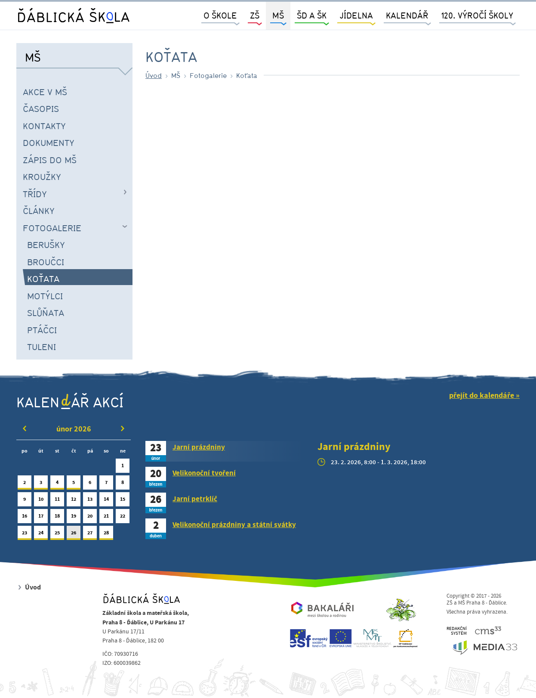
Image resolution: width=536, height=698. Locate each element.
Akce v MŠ (45, 92)
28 (106, 534)
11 (57, 501)
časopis (41, 108)
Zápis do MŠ (50, 160)
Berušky (46, 245)
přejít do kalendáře (481, 395)
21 (106, 517)
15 (122, 501)
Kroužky (42, 177)
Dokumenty (48, 142)
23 (24, 534)
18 (57, 517)
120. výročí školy (477, 15)
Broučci (45, 262)
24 (41, 534)
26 (73, 534)
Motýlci (45, 296)
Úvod (153, 75)
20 (90, 517)
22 (122, 517)
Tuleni (41, 347)
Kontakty (44, 126)
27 (90, 534)
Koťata (43, 279)
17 (41, 517)
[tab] (225, 451)
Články (39, 211)
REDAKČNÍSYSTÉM (457, 631)
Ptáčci (42, 330)
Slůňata (45, 313)
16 (24, 517)
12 (73, 501)
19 (73, 517)
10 (41, 501)
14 (106, 501)
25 (57, 534)
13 (90, 501)
